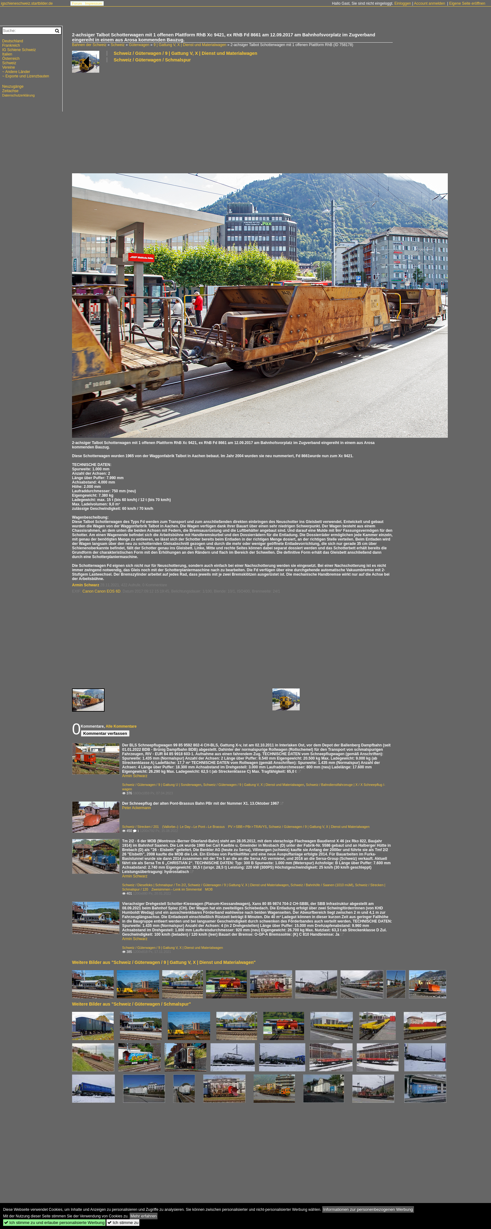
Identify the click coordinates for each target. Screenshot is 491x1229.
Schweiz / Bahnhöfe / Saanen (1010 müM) (322, 885)
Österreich (10, 58)
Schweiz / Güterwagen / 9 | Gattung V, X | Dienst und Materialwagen (185, 53)
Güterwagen (139, 45)
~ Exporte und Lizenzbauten (25, 76)
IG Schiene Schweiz (19, 50)
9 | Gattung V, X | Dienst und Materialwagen (189, 45)
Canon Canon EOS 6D (101, 591)
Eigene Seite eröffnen (467, 3)
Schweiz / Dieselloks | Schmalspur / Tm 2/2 (154, 885)
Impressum (93, 3)
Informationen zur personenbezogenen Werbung (368, 1209)
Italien (7, 54)
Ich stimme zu (122, 1222)
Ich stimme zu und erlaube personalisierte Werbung (54, 1222)
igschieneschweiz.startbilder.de (27, 3)
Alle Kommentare (121, 726)
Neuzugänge (12, 86)
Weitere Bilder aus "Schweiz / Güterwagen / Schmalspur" (131, 1004)
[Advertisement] (260, 117)
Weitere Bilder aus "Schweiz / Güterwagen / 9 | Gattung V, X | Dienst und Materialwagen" (164, 962)
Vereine (8, 67)
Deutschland (12, 41)
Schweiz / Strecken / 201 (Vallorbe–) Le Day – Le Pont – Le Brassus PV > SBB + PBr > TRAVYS (194, 827)
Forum (77, 3)
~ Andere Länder (16, 72)
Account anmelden (429, 3)
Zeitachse (10, 91)
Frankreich (11, 45)
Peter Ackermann (136, 808)
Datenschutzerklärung (18, 95)
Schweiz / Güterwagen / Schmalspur (152, 59)
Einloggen (402, 3)
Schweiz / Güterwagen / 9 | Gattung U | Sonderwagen (161, 785)
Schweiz (118, 45)
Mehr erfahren (144, 1216)
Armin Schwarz (85, 585)
